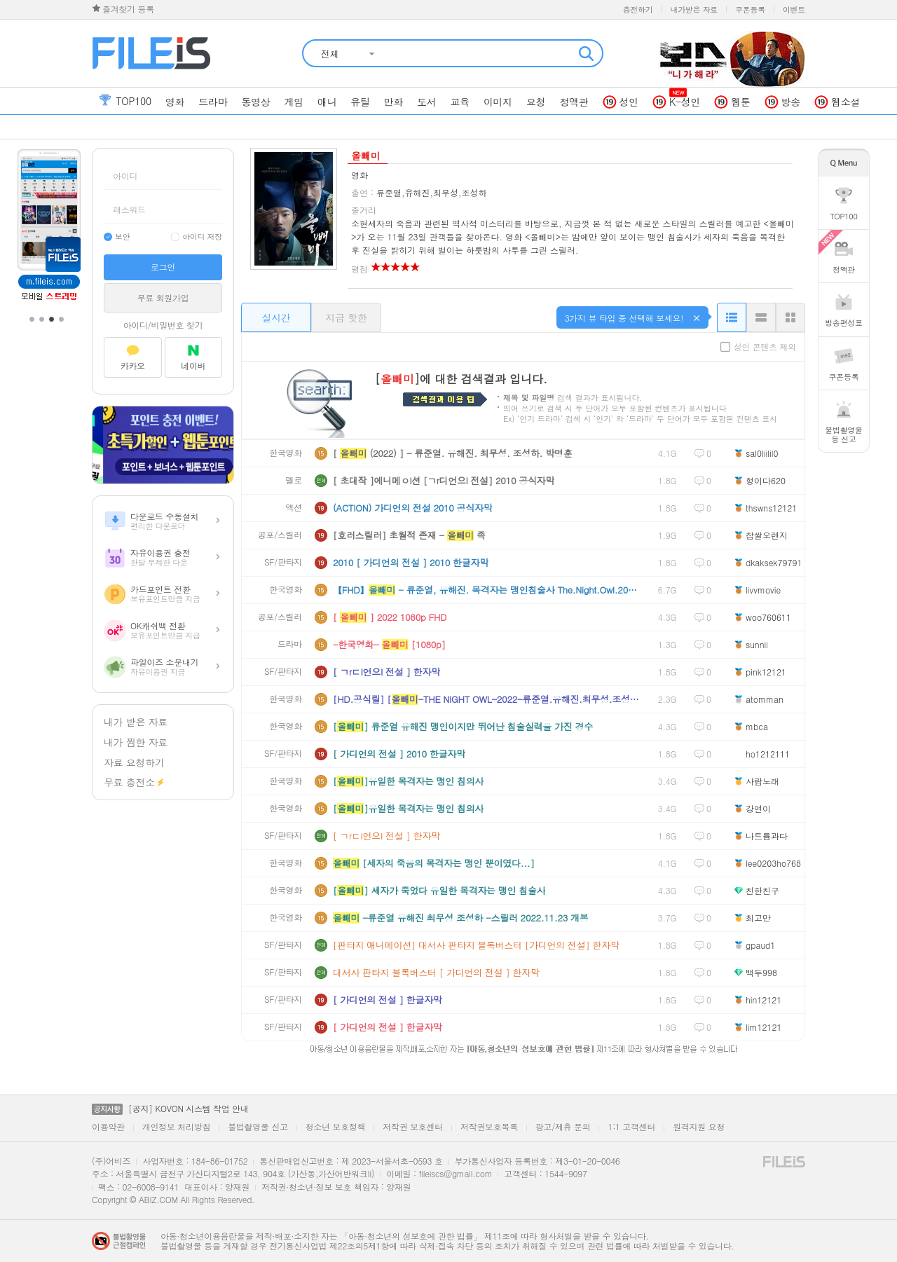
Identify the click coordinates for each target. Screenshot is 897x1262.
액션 (294, 507)
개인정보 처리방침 (176, 1126)
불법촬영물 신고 (258, 1126)
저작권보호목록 (489, 1126)
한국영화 (285, 453)
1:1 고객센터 (631, 1126)
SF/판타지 (283, 562)
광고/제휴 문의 (563, 1126)
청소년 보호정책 (336, 1126)
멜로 (294, 480)
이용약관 (108, 1126)
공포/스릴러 (280, 535)
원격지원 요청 (699, 1126)
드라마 (290, 644)
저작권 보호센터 (413, 1126)
